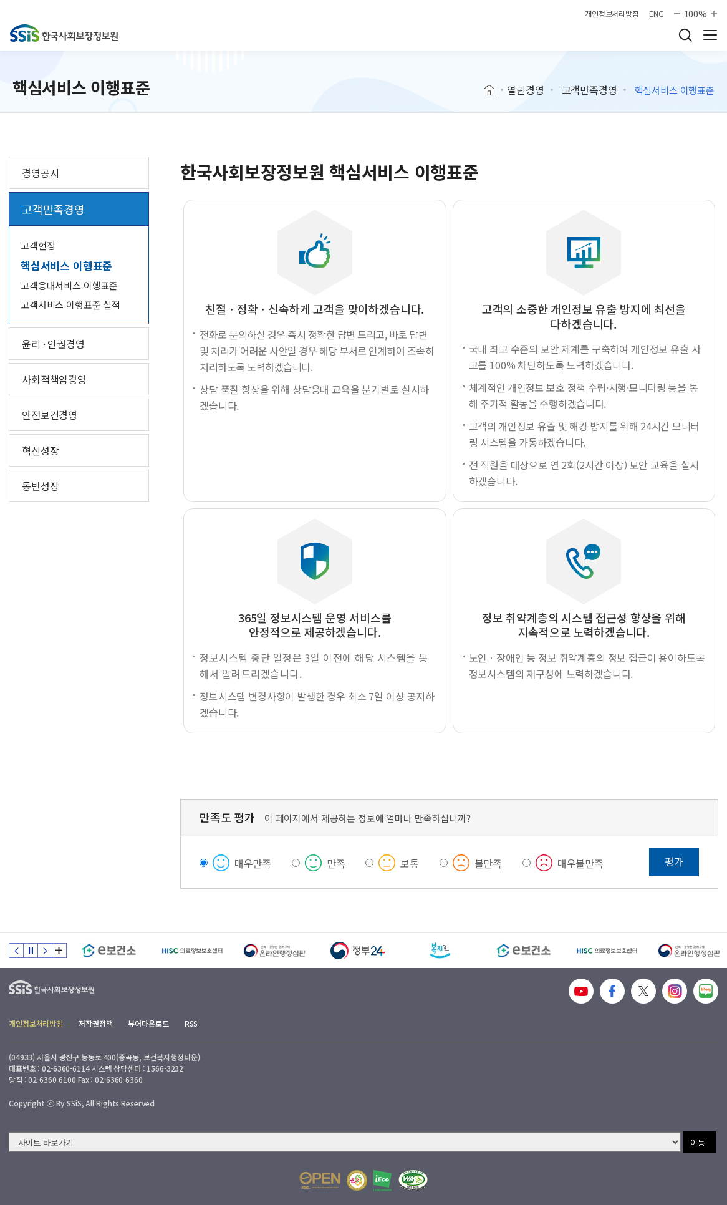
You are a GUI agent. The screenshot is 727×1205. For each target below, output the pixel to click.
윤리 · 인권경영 (53, 343)
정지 (30, 950)
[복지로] (440, 950)
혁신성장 (40, 450)
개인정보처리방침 (612, 13)
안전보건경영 (49, 414)
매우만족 (252, 863)
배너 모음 (59, 950)
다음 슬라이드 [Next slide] (44, 950)
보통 (409, 863)
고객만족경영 (589, 90)
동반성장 (40, 485)
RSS (191, 1023)
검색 (685, 35)
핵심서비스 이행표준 (66, 265)
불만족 (488, 863)
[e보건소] (108, 950)
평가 (674, 861)
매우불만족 (580, 863)
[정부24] (357, 950)
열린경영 (525, 90)
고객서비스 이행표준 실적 (70, 304)
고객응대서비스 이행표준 (69, 285)
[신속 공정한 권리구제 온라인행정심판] (274, 950)
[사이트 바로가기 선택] (345, 1142)
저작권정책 (95, 1023)
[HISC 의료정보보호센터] (191, 950)
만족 (336, 863)
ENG (656, 13)
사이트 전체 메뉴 (710, 35)
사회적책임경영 (54, 379)
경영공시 (40, 172)
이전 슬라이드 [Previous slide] (16, 950)
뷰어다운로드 (148, 1023)
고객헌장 (38, 245)
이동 (697, 1142)
